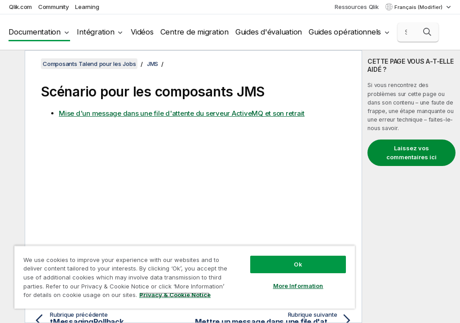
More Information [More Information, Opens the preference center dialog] (298, 285)
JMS (152, 63)
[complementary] (411, 186)
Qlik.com (20, 6)
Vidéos (142, 31)
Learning (87, 6)
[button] (427, 31)
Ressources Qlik (356, 6)
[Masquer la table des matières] (11, 64)
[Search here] (418, 32)
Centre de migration (194, 31)
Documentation (35, 31)
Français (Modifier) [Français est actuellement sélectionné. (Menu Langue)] (419, 7)
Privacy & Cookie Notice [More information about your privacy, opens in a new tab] (175, 294)
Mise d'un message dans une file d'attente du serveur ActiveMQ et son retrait (182, 113)
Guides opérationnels (345, 31)
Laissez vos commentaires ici (411, 152)
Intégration (95, 31)
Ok (298, 264)
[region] (184, 277)
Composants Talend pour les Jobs (89, 63)
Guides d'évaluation (268, 31)
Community (53, 6)
